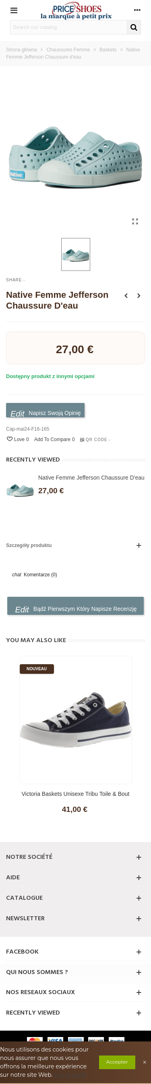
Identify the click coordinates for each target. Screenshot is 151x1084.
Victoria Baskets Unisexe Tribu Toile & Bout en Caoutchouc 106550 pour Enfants (76, 798)
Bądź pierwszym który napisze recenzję (76, 609)
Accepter (117, 1062)
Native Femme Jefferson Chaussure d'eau (91, 477)
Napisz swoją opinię (45, 413)
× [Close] (145, 1062)
